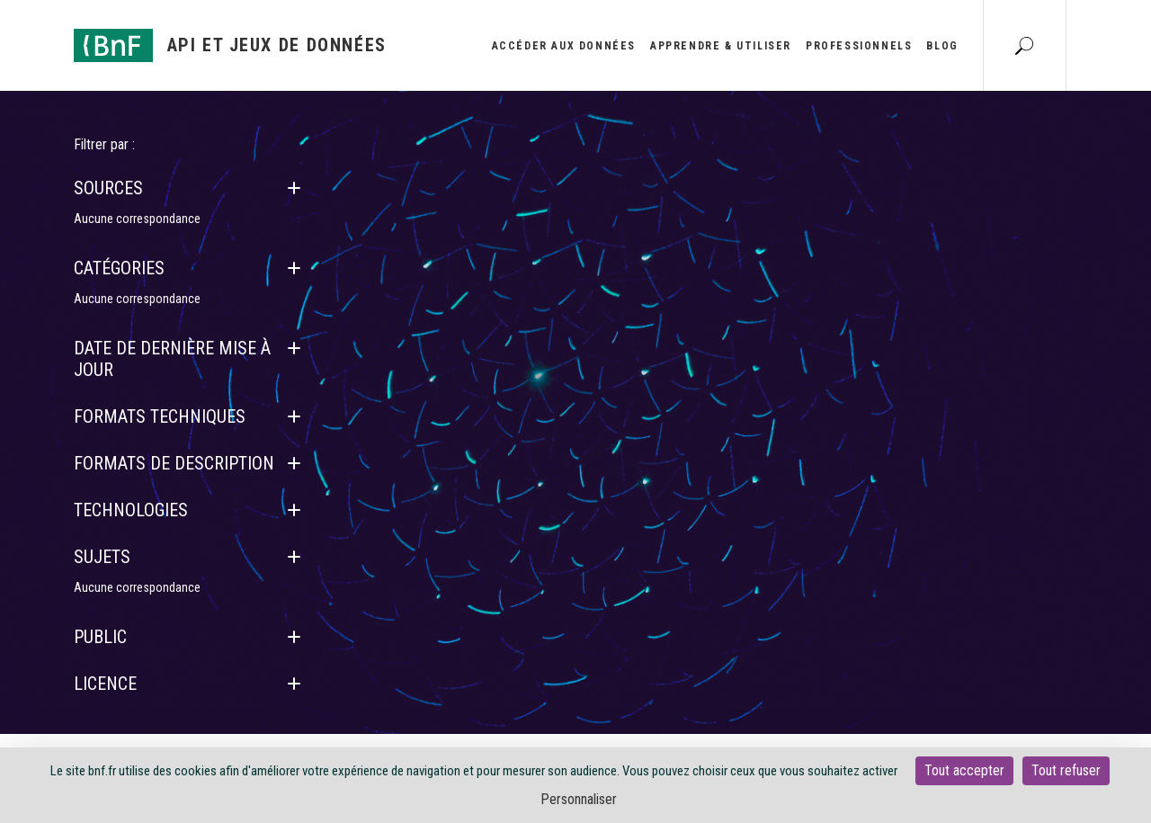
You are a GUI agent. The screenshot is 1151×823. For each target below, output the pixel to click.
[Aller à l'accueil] (230, 45)
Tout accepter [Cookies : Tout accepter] (964, 770)
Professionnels (859, 46)
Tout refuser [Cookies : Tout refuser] (1066, 770)
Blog (942, 46)
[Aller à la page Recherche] (1024, 45)
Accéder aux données (564, 46)
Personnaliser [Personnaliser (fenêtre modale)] (578, 799)
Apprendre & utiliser (720, 46)
